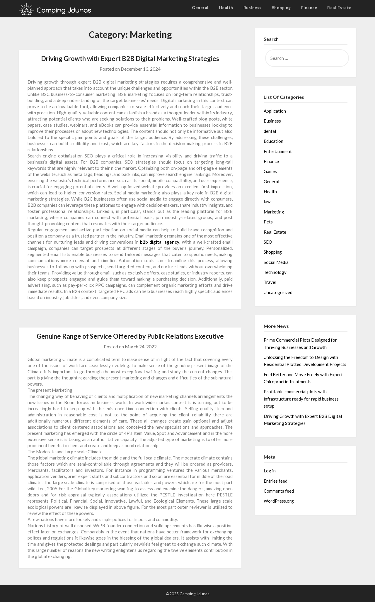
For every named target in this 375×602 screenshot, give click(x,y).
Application (275, 110)
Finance (309, 7)
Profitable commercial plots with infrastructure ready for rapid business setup (301, 398)
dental (270, 131)
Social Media (276, 262)
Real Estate (339, 7)
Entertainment (278, 151)
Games (270, 171)
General (200, 7)
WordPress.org (279, 500)
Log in (270, 470)
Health (226, 7)
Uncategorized (278, 292)
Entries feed (275, 481)
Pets (268, 221)
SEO (268, 242)
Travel (270, 282)
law (267, 201)
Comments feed (279, 491)
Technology (275, 272)
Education (273, 141)
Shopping (281, 7)
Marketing (274, 211)
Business (252, 7)
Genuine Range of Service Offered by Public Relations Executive (130, 336)
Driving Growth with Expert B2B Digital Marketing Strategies (130, 58)
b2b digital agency (159, 242)
